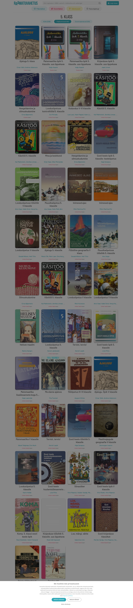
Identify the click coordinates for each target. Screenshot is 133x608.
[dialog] (66, 594)
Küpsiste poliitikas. (68, 596)
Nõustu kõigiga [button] (59, 599)
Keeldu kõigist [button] (74, 599)
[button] (66, 604)
